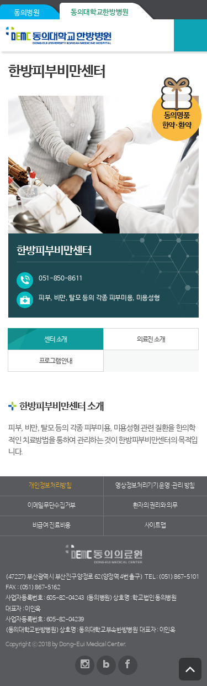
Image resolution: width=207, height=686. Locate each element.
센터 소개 (55, 340)
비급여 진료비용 (52, 525)
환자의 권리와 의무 (155, 505)
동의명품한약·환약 (176, 120)
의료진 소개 (151, 340)
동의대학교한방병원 (100, 12)
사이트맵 (155, 525)
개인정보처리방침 (50, 485)
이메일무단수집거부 (52, 505)
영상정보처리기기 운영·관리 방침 (155, 485)
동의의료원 (84, 35)
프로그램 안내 (55, 361)
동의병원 (27, 13)
